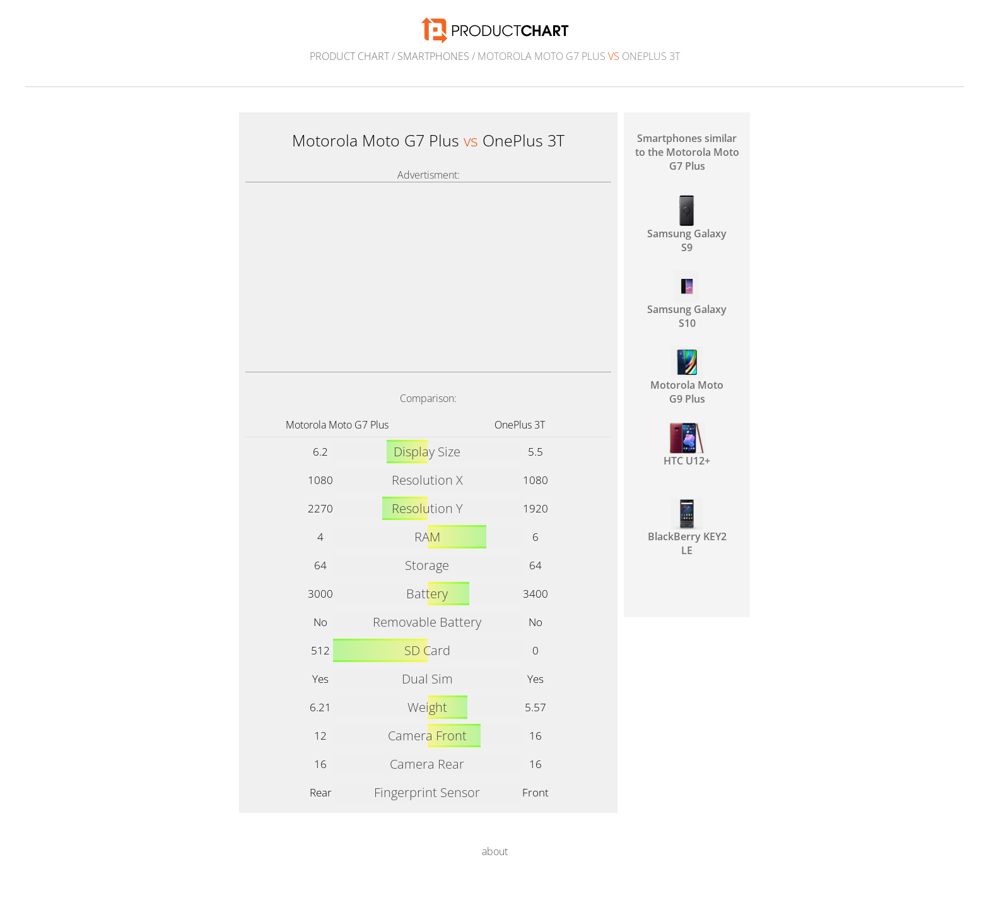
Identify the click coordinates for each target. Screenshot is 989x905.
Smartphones (433, 56)
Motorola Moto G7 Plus (337, 425)
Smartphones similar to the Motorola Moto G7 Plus (687, 152)
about (495, 851)
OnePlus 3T (519, 425)
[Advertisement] (428, 277)
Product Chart (349, 56)
